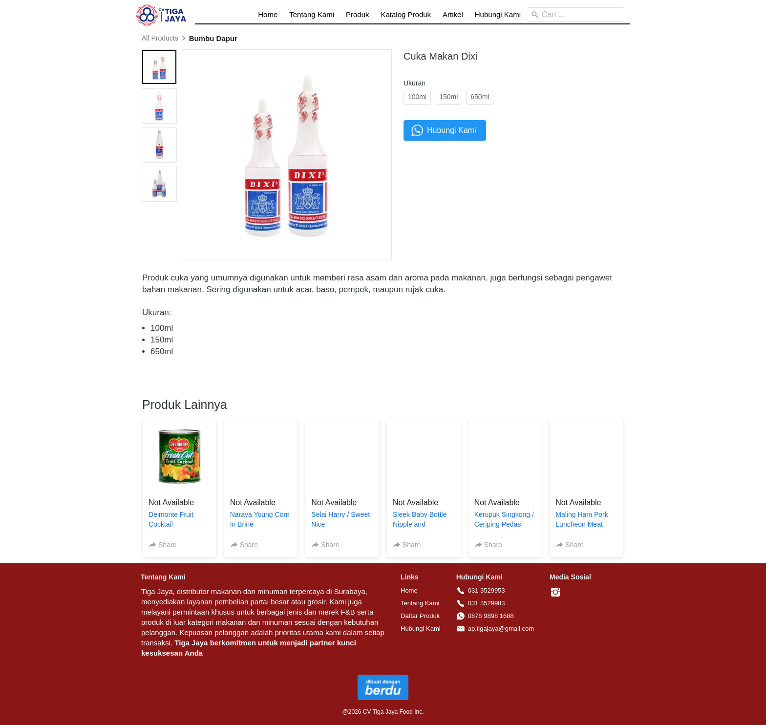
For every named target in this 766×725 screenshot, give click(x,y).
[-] (555, 592)
